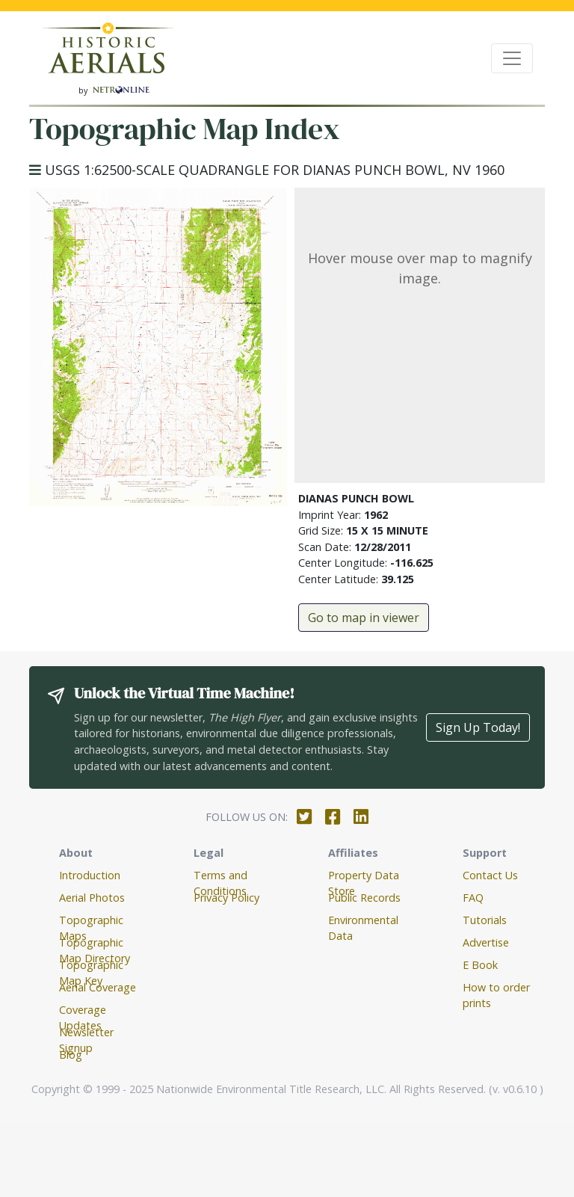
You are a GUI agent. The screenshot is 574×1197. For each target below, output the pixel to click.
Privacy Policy (226, 897)
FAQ (473, 897)
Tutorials (485, 920)
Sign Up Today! (478, 727)
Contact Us (490, 875)
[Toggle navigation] (512, 58)
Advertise (486, 942)
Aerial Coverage (97, 987)
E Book (480, 965)
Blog (70, 1054)
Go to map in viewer (363, 617)
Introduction (89, 875)
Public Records (364, 897)
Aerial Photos (92, 897)
